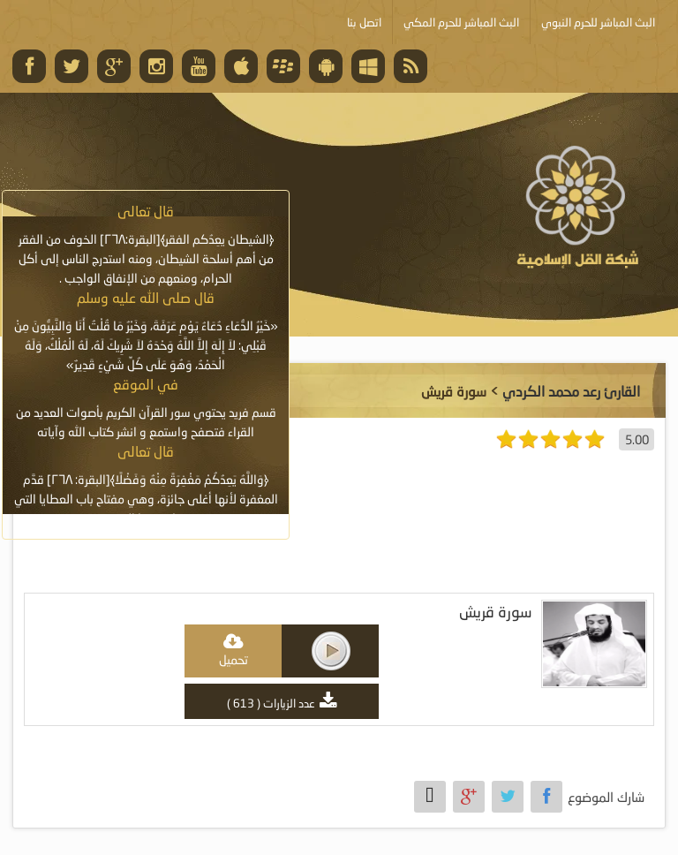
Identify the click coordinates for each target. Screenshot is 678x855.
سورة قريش (495, 611)
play (331, 651)
